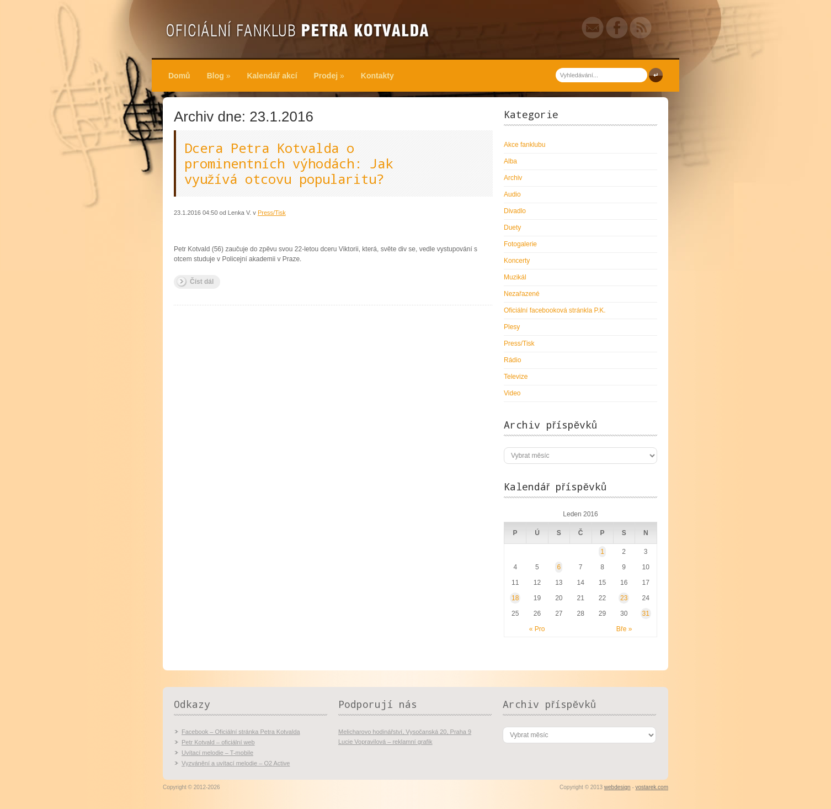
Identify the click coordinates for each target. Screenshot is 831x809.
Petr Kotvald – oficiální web (218, 742)
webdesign (617, 787)
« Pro (537, 629)
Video (512, 393)
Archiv (513, 178)
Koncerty (517, 261)
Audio (512, 194)
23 (623, 598)
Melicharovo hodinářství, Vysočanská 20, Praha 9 (404, 731)
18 (515, 598)
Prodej (329, 75)
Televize (516, 376)
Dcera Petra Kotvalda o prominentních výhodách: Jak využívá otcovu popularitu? (288, 163)
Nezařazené (522, 294)
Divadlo (515, 211)
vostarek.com (652, 787)
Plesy (512, 327)
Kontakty (377, 75)
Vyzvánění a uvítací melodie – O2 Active (236, 763)
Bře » (624, 629)
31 (645, 613)
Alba (510, 161)
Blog (219, 75)
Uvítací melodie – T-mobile (217, 752)
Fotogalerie (520, 244)
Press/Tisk (272, 212)
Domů (179, 75)
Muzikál (515, 277)
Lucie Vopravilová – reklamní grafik (385, 741)
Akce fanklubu (524, 145)
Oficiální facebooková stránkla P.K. (555, 310)
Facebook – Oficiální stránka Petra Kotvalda (241, 731)
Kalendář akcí (272, 75)
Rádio (512, 360)
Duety (512, 227)
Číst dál (202, 281)
